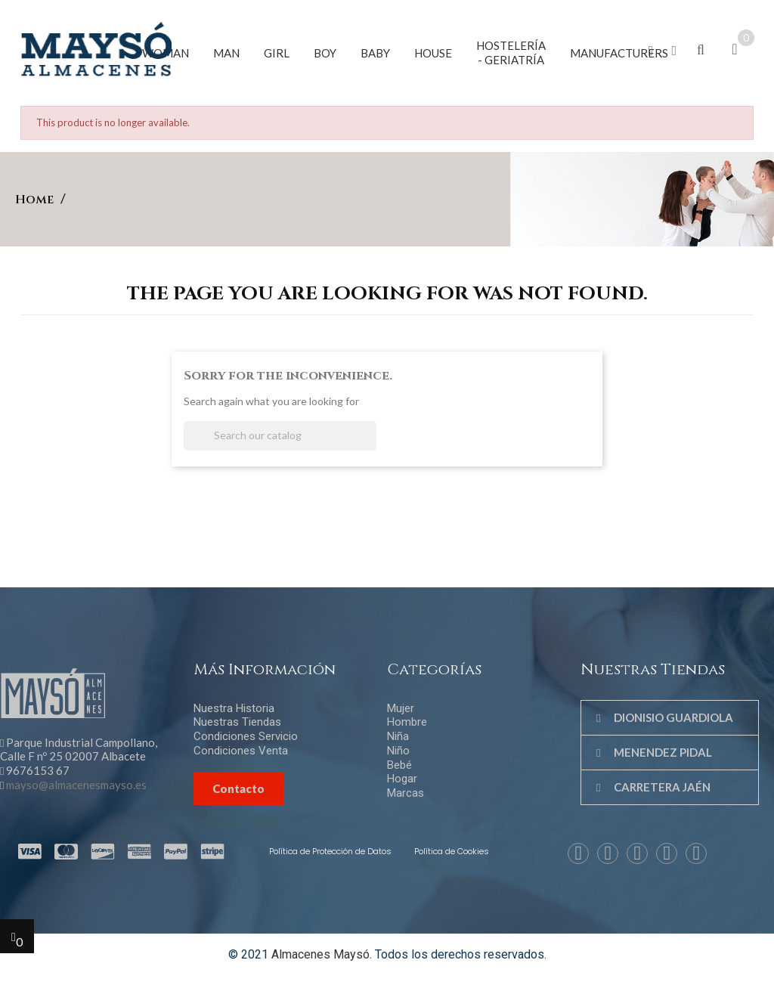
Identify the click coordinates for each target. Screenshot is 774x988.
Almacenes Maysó (320, 954)
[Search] (280, 436)
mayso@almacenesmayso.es (76, 784)
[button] (651, 51)
